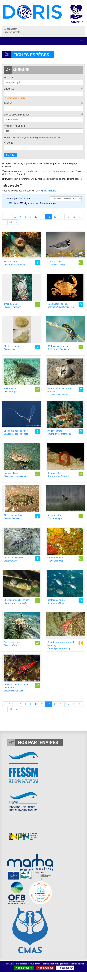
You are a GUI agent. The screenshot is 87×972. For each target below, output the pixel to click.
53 (10, 222)
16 (74, 217)
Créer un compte (12, 32)
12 (48, 217)
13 (55, 217)
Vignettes (27, 203)
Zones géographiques (17, 115)
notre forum (49, 190)
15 (67, 217)
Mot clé (8, 77)
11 (42, 217)
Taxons (8, 103)
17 (80, 217)
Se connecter (10, 29)
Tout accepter (23, 967)
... (15, 217)
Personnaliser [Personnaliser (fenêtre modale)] (65, 967)
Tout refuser (45, 967)
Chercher (10, 155)
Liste (13, 203)
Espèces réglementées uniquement (42, 137)
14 (61, 217)
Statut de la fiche (14, 126)
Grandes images (46, 203)
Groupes (9, 89)
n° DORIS (8, 143)
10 (36, 217)
